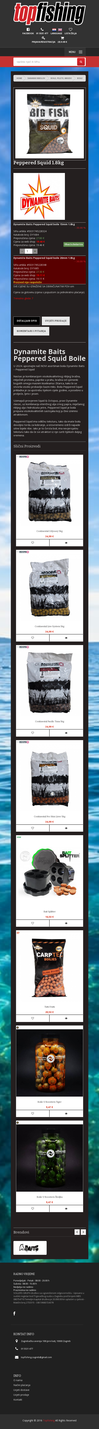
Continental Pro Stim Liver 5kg (49, 816)
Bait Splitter (50, 911)
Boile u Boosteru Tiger (49, 1102)
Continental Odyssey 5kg (49, 531)
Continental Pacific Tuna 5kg (49, 721)
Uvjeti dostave (21, 1390)
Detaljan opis (27, 320)
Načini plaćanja (21, 1385)
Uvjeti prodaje (55, 320)
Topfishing (49, 1420)
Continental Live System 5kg (49, 626)
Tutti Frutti (49, 1007)
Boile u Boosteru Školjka (49, 1197)
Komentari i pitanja (31, 331)
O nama (17, 1380)
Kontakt (17, 1399)
